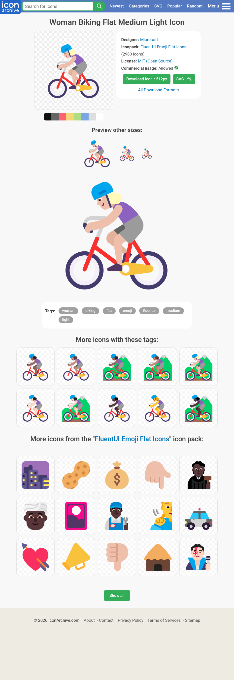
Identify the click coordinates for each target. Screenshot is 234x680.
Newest (117, 5)
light (65, 319)
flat (109, 310)
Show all (116, 595)
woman (68, 310)
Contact (106, 620)
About (89, 620)
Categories (139, 5)
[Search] (99, 6)
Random (194, 5)
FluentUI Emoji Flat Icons (163, 46)
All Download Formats (158, 89)
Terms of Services (164, 620)
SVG (158, 5)
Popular (174, 5)
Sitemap (192, 620)
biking (90, 310)
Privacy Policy (130, 620)
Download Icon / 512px (146, 79)
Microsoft (149, 39)
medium (173, 310)
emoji (127, 310)
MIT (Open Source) (155, 60)
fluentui (149, 310)
